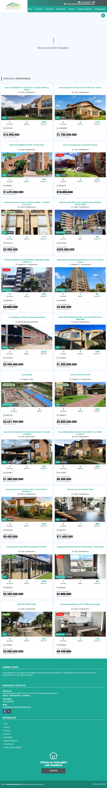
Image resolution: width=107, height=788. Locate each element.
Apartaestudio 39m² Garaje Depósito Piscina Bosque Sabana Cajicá (80, 203)
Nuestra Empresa (85, 9)
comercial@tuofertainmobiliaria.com (16, 707)
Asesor (72, 9)
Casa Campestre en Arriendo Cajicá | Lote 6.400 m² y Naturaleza (27, 490)
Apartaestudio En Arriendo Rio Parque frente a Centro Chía (80, 547)
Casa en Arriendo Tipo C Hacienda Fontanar (80, 145)
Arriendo (38, 9)
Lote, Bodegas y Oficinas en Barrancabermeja (27, 317)
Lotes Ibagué (27, 375)
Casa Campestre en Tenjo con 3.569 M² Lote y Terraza (80, 88)
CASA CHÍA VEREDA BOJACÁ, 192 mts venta (26, 145)
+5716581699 (85, 2)
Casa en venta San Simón (80, 375)
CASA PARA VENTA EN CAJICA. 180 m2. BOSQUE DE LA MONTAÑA (80, 318)
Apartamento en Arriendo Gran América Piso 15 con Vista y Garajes (80, 261)
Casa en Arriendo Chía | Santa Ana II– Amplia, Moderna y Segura (26, 89)
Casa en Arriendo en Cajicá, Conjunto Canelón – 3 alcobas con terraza (27, 203)
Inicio (21, 9)
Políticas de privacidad (12, 747)
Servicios (49, 9)
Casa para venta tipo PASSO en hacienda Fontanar (27, 547)
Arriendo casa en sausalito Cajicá (80, 489)
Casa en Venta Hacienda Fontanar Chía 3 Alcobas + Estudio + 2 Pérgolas (26, 433)
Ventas (29, 9)
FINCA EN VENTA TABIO (26, 604)
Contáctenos (100, 9)
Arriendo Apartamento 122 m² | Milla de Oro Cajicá (80, 604)
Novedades (61, 9)
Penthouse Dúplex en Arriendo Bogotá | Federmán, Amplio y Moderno (27, 261)
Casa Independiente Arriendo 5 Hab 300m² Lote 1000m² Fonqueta (80, 433)
